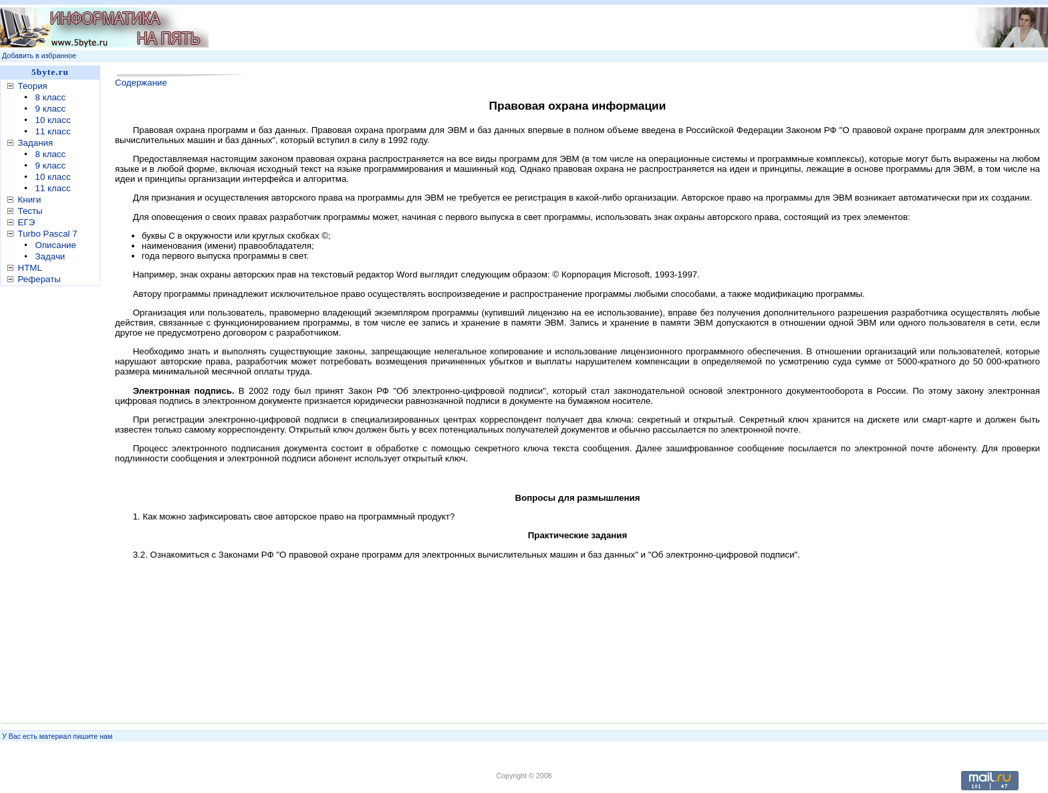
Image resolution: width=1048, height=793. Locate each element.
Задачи (50, 256)
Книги (29, 200)
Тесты (30, 211)
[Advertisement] (53, 500)
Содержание (141, 83)
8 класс (50, 97)
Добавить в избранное (39, 55)
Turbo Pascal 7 (48, 234)
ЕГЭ (26, 222)
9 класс (50, 109)
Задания (35, 143)
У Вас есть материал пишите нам (57, 736)
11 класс (53, 131)
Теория (32, 86)
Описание (55, 245)
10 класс (53, 120)
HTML (30, 268)
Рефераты (39, 279)
